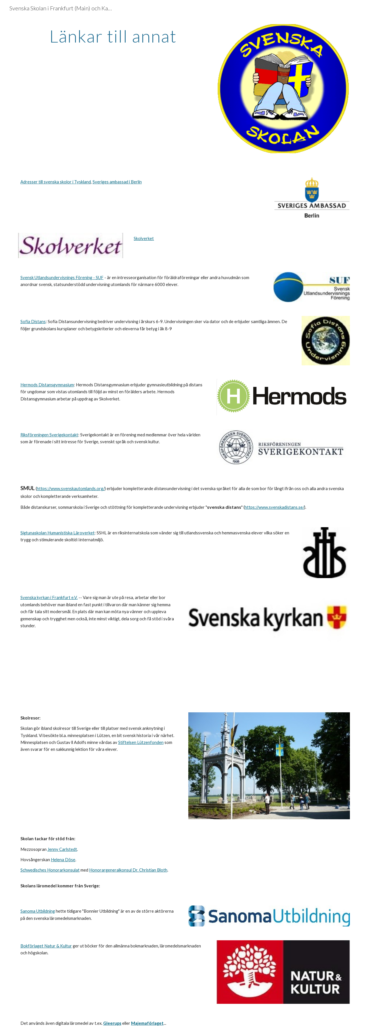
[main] (113, 36)
